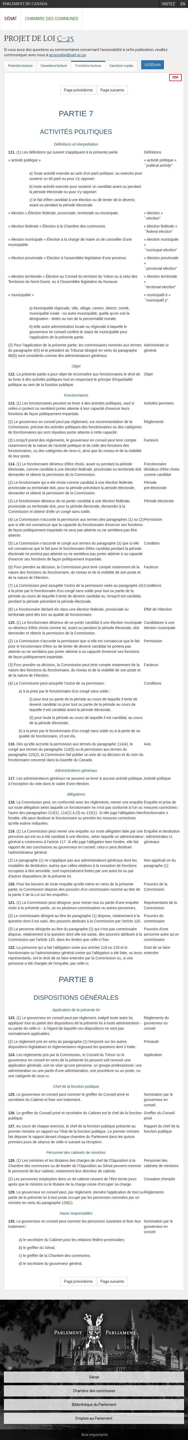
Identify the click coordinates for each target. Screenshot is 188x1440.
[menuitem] (168, 4)
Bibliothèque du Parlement (94, 1404)
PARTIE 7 (76, 113)
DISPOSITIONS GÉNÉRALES (76, 997)
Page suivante (112, 90)
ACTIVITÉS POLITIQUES (76, 131)
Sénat (10, 18)
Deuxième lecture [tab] (54, 66)
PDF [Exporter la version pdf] (175, 77)
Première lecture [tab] (20, 66)
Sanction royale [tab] (121, 66)
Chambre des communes (51, 18)
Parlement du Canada (25, 4)
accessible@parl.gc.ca (67, 55)
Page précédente (78, 90)
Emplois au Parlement (94, 1418)
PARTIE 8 (76, 979)
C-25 (65, 39)
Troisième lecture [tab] (88, 66)
